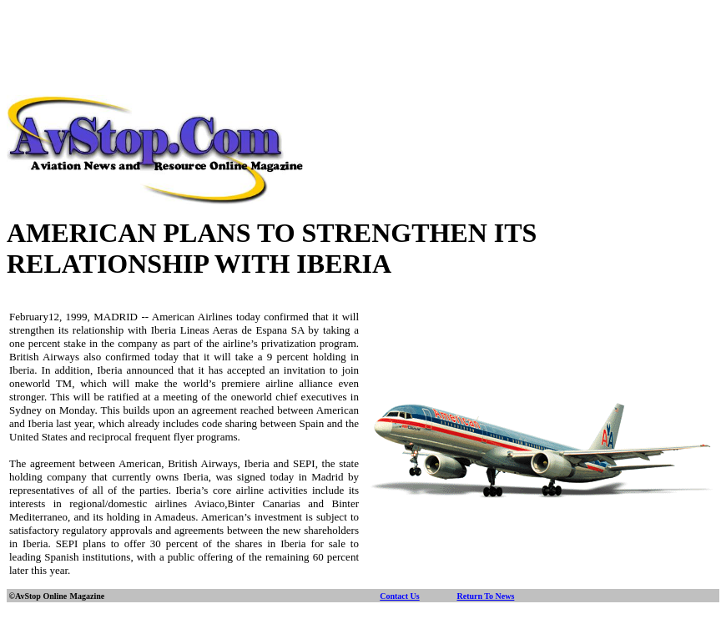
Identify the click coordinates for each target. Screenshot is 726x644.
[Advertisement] (363, 44)
